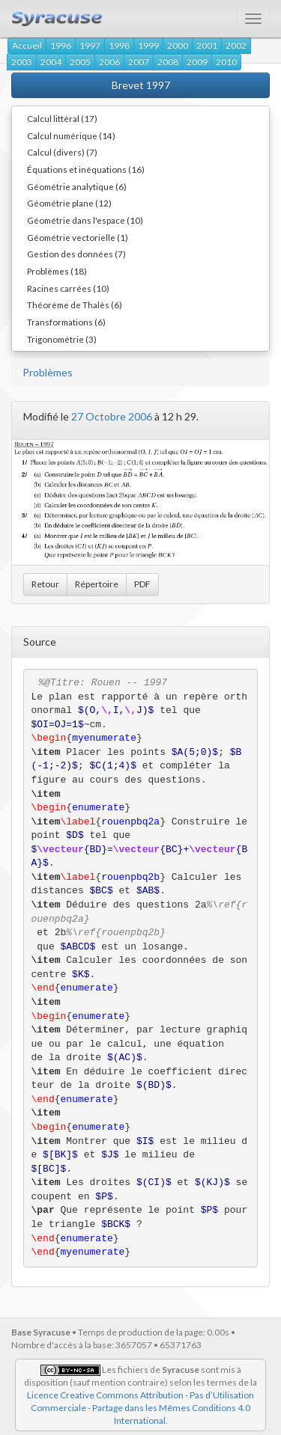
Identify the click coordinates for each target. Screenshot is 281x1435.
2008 (167, 61)
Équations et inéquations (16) (86, 169)
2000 (177, 45)
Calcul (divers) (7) (62, 152)
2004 (50, 61)
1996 (60, 45)
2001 (206, 45)
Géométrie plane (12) (69, 203)
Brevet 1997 (141, 85)
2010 (226, 61)
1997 (89, 45)
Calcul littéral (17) (62, 118)
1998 (119, 45)
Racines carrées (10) (68, 288)
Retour (45, 584)
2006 (109, 61)
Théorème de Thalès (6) (74, 304)
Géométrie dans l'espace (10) (85, 220)
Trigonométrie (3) (62, 339)
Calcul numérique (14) (71, 135)
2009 (197, 61)
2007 (138, 61)
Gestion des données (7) (76, 253)
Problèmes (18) (57, 271)
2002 (236, 45)
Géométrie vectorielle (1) (77, 237)
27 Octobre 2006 (111, 416)
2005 (80, 61)
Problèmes (47, 372)
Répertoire (96, 584)
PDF (142, 584)
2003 (21, 61)
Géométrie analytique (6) (77, 186)
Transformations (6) (66, 321)
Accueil (27, 45)
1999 (148, 45)
